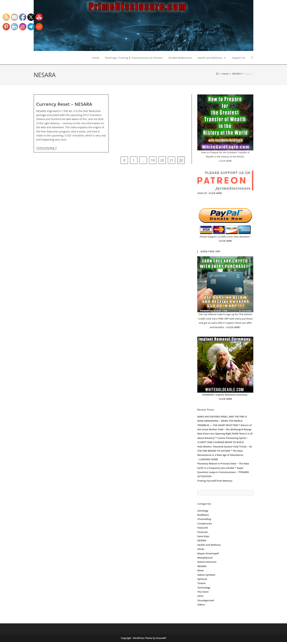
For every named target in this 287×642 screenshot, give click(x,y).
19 (153, 160)
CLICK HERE (215, 193)
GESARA (201, 540)
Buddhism (203, 514)
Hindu (200, 549)
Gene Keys (203, 536)
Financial (202, 532)
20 (162, 160)
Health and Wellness (209, 544)
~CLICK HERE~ (233, 327)
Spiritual (202, 579)
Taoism (201, 583)
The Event (203, 591)
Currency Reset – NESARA (64, 104)
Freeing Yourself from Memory (214, 480)
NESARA (201, 566)
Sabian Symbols (206, 574)
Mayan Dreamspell (208, 553)
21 (172, 160)
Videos (201, 604)
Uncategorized (205, 600)
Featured (202, 527)
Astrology (202, 510)
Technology (203, 587)
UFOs (200, 596)
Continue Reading (46, 148)
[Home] (217, 73)
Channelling (204, 519)
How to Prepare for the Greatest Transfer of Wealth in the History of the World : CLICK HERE (225, 157)
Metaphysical (205, 557)
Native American (206, 561)
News (200, 570)
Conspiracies (204, 523)
